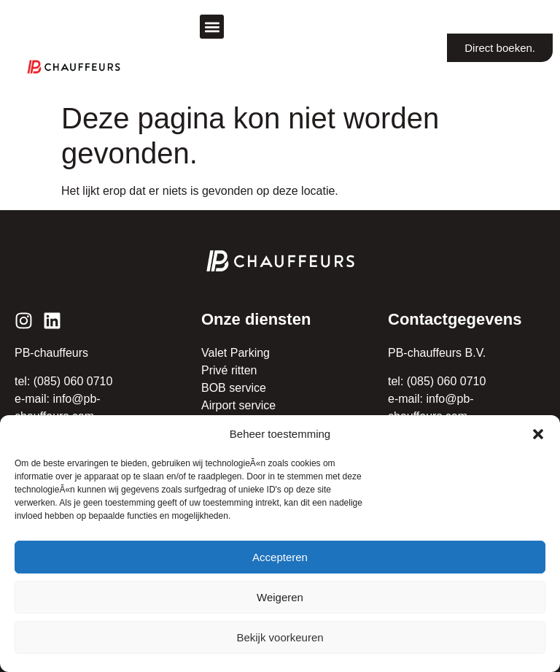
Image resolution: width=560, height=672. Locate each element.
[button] (538, 434)
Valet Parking (235, 353)
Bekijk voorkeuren (279, 637)
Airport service (238, 405)
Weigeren (280, 597)
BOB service (233, 388)
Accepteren (280, 557)
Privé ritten (229, 370)
